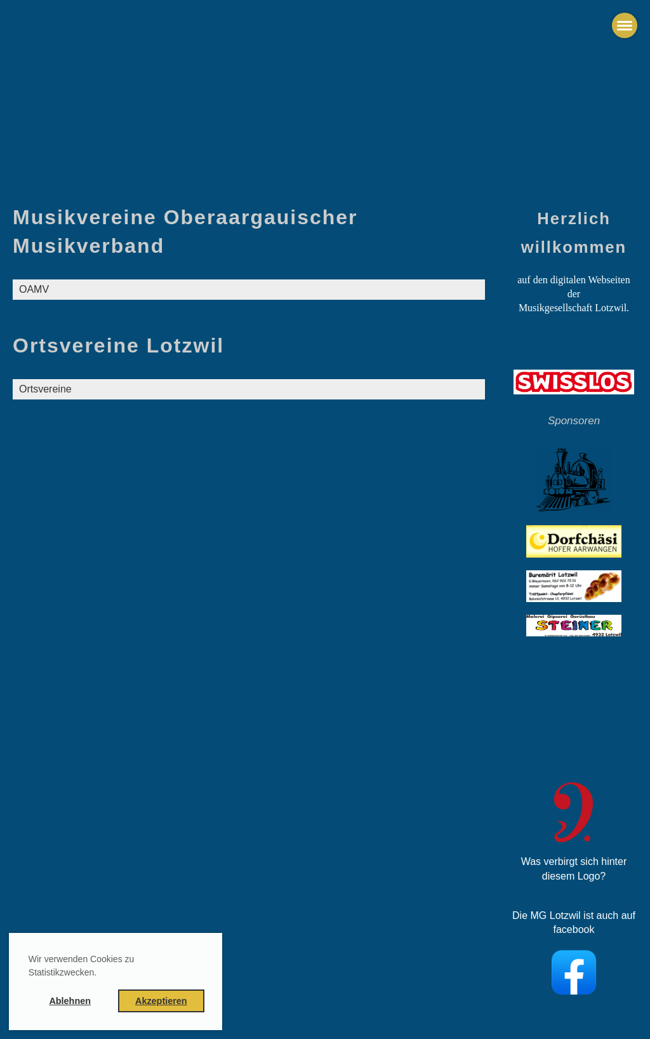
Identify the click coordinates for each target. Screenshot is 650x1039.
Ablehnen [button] (70, 1001)
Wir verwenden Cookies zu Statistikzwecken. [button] (82, 965)
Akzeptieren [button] (161, 1001)
